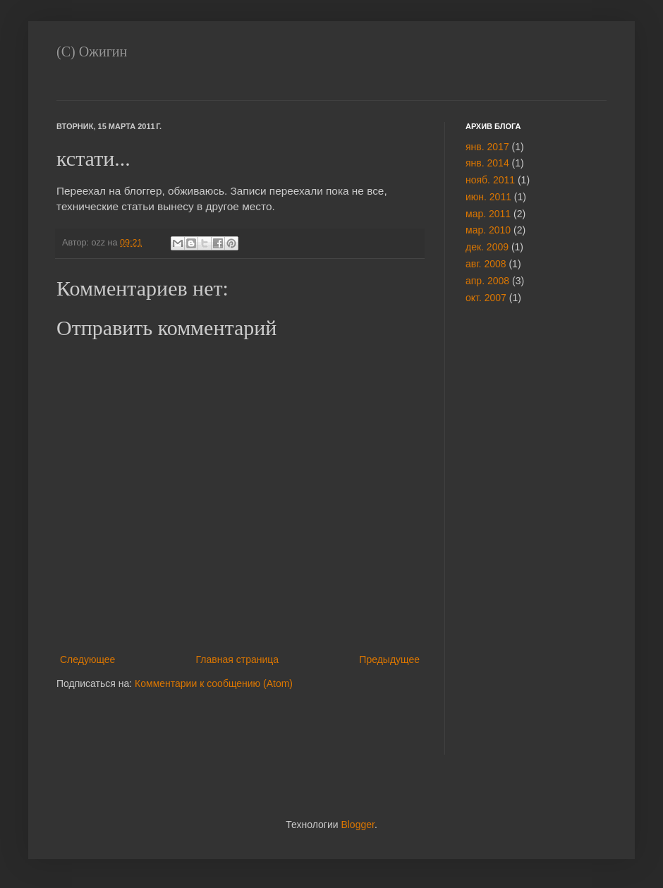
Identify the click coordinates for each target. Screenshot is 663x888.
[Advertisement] (508, 538)
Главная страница (237, 659)
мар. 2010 (488, 230)
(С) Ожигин (91, 51)
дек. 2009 (487, 247)
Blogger (357, 824)
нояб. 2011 (490, 179)
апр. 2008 (487, 280)
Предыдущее (389, 659)
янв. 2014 (487, 163)
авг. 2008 (486, 263)
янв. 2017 (487, 146)
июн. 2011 (488, 196)
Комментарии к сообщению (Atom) (214, 683)
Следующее (87, 659)
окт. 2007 (486, 297)
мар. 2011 (488, 213)
